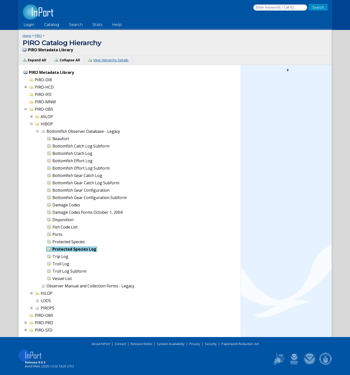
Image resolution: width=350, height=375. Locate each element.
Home (27, 35)
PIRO (38, 35)
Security (211, 344)
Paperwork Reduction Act (240, 344)
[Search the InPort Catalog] (280, 7)
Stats (97, 24)
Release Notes (141, 344)
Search (76, 24)
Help (117, 24)
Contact (120, 344)
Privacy (194, 344)
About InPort (101, 344)
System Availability (171, 344)
